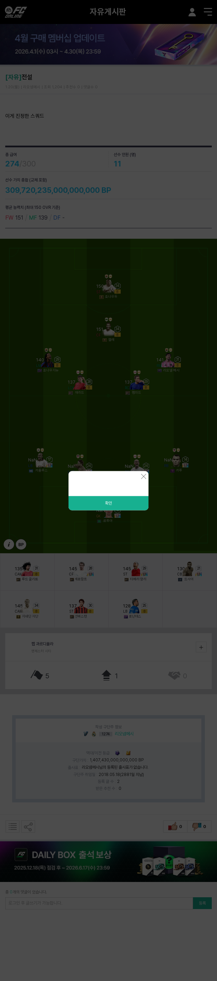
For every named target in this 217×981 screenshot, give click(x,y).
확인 (108, 502)
